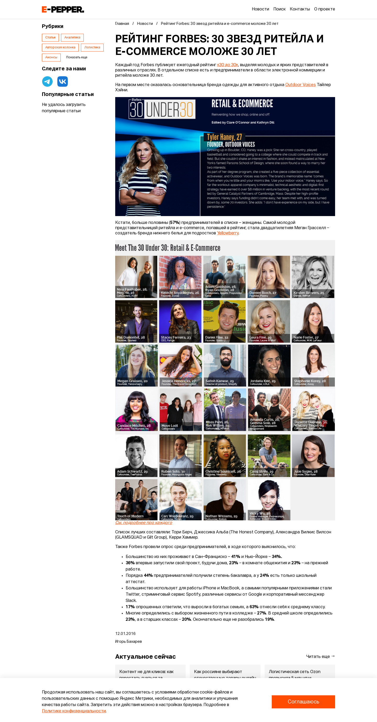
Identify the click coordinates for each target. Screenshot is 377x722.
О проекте (324, 9)
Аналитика (72, 37)
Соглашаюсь (303, 701)
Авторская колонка (60, 47)
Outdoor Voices (300, 85)
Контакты (300, 9)
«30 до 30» (227, 65)
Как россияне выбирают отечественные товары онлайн (225, 675)
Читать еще (320, 656)
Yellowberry (228, 233)
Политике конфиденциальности (74, 711)
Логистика (92, 47)
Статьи (50, 37)
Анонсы (51, 57)
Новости (260, 9)
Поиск (279, 9)
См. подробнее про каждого (143, 523)
